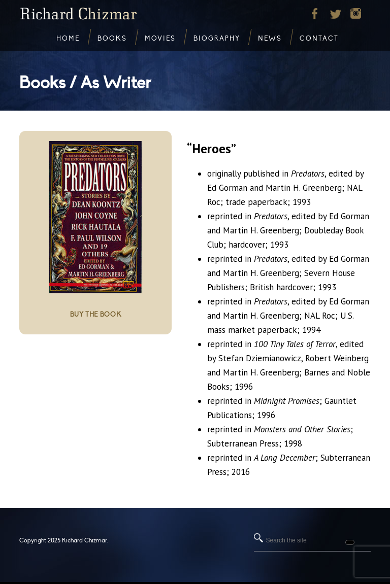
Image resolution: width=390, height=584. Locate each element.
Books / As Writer (85, 83)
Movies (160, 39)
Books (112, 39)
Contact (319, 39)
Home (68, 39)
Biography (216, 39)
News (270, 39)
